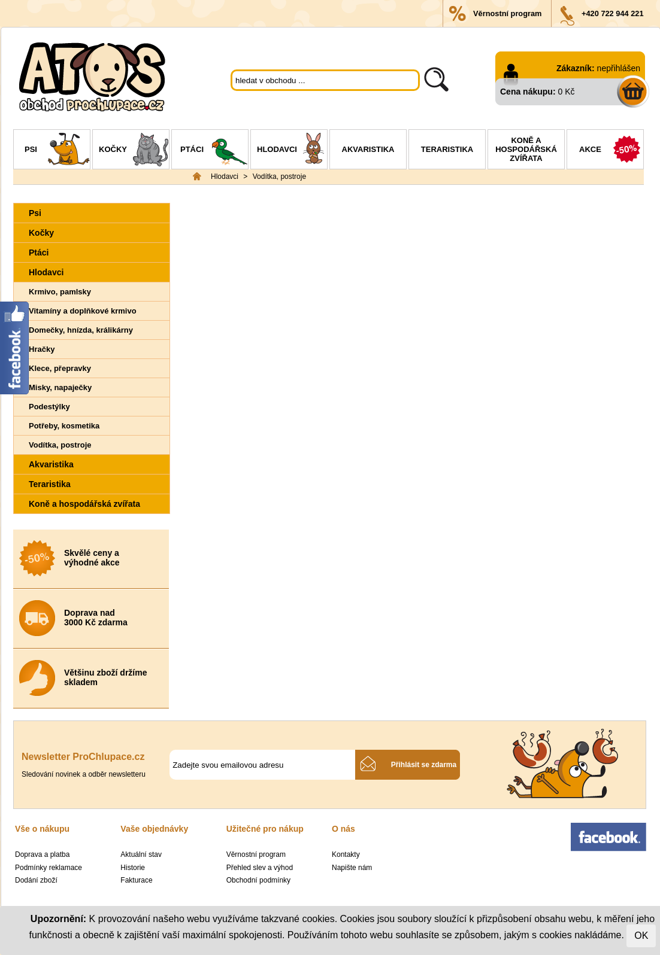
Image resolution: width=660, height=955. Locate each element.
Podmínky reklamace (48, 867)
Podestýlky (49, 406)
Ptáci (214, 151)
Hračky (42, 349)
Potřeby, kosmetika (64, 425)
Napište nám (352, 867)
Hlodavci (292, 151)
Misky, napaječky (60, 387)
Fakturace (136, 880)
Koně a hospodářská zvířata (526, 149)
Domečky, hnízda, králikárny (81, 330)
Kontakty (346, 854)
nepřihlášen (618, 68)
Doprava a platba (42, 854)
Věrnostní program (507, 13)
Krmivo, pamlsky (60, 291)
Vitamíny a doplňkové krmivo (83, 310)
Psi (57, 151)
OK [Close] (641, 935)
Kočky (134, 151)
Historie (132, 867)
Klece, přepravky (60, 368)
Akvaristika (368, 149)
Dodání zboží (36, 880)
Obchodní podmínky (258, 880)
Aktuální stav (141, 854)
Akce (611, 151)
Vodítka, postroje (279, 176)
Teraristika (447, 149)
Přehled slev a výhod (259, 867)
